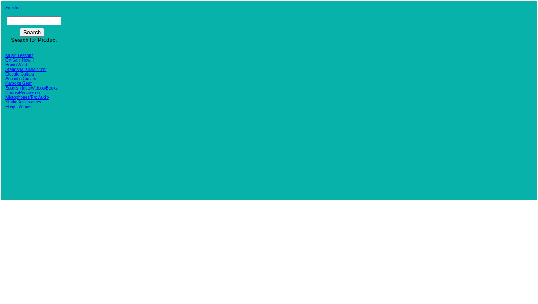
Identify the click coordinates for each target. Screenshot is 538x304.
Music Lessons (19, 55)
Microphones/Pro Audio (27, 97)
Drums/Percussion (22, 92)
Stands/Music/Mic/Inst (25, 69)
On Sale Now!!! (19, 60)
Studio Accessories (23, 102)
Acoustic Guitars (20, 78)
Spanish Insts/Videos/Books (31, 88)
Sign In (12, 7)
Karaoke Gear (18, 83)
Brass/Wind (16, 64)
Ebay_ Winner (18, 106)
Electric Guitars (19, 74)
